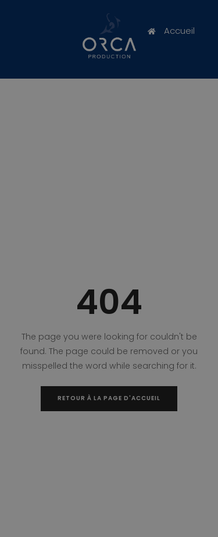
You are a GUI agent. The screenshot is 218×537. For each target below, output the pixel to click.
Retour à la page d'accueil (109, 398)
